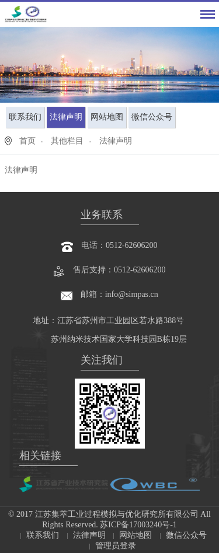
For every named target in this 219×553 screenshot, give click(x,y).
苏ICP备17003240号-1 (137, 524)
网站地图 (107, 117)
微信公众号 (151, 117)
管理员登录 (115, 545)
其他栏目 (67, 140)
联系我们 (25, 117)
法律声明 (66, 117)
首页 (27, 140)
